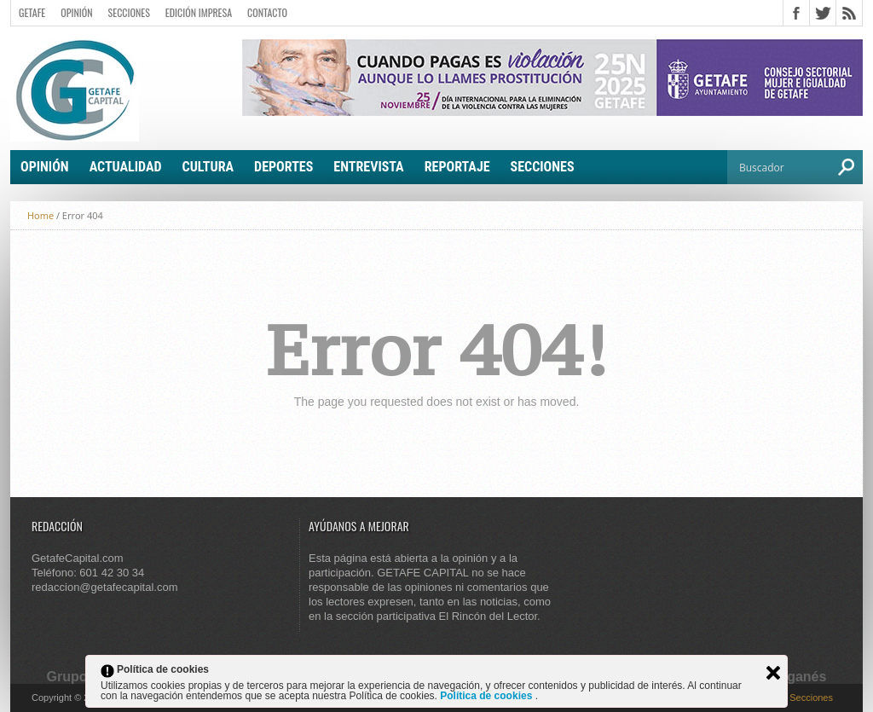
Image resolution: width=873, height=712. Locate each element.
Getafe (32, 12)
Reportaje (457, 167)
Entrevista (368, 167)
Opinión (76, 12)
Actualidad (126, 167)
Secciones (129, 12)
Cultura (208, 167)
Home (40, 215)
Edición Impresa (198, 12)
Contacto (267, 12)
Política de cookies (487, 696)
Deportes (283, 167)
